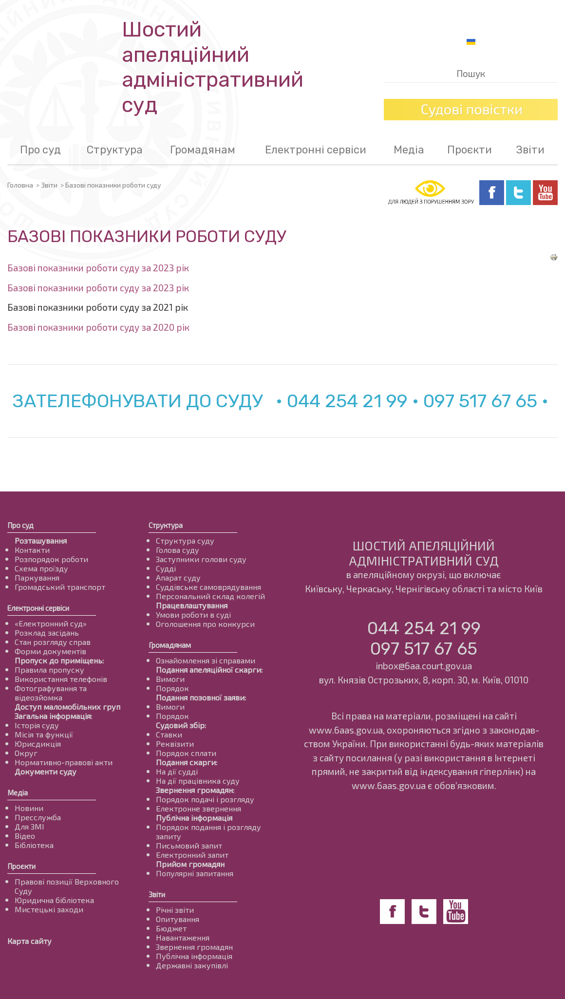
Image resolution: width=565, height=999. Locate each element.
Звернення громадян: (195, 789)
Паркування (37, 577)
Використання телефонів (61, 678)
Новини (29, 807)
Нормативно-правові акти (64, 762)
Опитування (177, 919)
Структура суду (185, 540)
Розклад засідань (47, 632)
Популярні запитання (194, 873)
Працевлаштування (191, 605)
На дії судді (177, 771)
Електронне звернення (198, 808)
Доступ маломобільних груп (67, 706)
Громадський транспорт (60, 586)
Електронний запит (192, 854)
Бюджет (171, 928)
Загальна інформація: (53, 715)
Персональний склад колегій (210, 596)
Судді (166, 568)
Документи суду (45, 771)
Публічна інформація (194, 817)
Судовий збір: (181, 725)
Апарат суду (178, 577)
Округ (26, 752)
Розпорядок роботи (51, 559)
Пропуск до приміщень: (59, 660)
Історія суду (37, 725)
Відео (25, 835)
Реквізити (175, 743)
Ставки (169, 734)
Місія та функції (44, 734)
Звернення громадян (194, 946)
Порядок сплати (186, 752)
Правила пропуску (49, 669)
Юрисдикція (38, 743)
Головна (20, 185)
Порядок (172, 688)
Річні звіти (175, 909)
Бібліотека (34, 844)
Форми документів (50, 651)
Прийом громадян (190, 863)
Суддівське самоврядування (208, 586)
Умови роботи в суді (193, 614)
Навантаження (182, 937)
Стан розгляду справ (53, 641)
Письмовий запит (189, 845)
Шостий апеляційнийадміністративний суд (212, 67)
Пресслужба (38, 817)
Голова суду (177, 549)
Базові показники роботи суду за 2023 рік (98, 267)
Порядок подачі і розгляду (205, 799)
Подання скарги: (186, 762)
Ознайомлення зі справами (205, 660)
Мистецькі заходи (49, 909)
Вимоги (170, 678)
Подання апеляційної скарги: (209, 669)
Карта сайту (29, 940)
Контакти (32, 549)
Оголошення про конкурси (205, 623)
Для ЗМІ (29, 826)
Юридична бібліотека (54, 900)
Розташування (41, 540)
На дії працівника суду (198, 780)
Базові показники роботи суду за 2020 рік (98, 327)
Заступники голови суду (201, 559)
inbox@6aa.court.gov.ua (424, 665)
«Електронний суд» (51, 623)
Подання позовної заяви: (201, 697)
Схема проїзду (41, 568)
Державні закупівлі (192, 965)
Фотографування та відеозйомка (51, 692)
